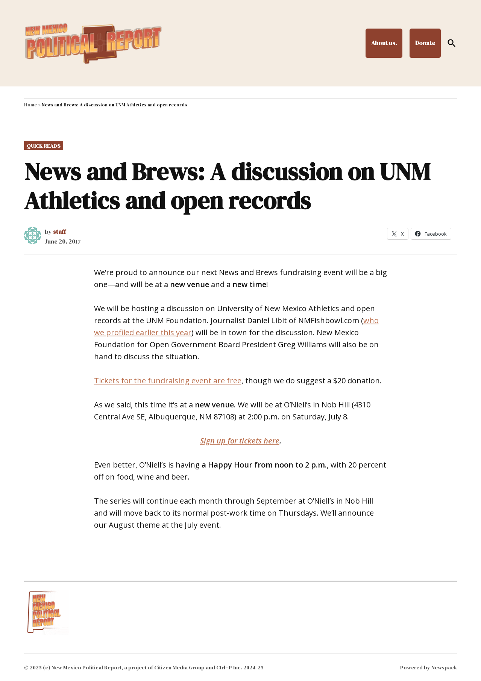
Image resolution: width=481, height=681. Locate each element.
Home (30, 105)
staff (59, 231)
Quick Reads (44, 146)
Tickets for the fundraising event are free (167, 380)
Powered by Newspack (428, 667)
